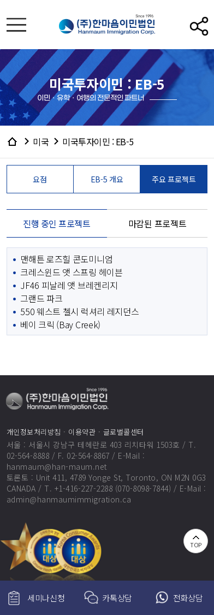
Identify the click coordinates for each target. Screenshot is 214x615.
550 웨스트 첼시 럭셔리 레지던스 (79, 311)
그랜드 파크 (41, 298)
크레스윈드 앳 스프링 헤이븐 (71, 272)
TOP (195, 544)
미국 (41, 141)
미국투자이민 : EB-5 (98, 141)
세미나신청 (46, 598)
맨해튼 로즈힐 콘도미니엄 (66, 258)
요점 (39, 179)
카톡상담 (117, 598)
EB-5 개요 (107, 179)
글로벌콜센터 (123, 432)
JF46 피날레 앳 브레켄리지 (68, 285)
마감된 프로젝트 (157, 223)
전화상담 (188, 598)
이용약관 (82, 432)
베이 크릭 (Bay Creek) (60, 324)
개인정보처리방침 (34, 432)
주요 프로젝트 (173, 179)
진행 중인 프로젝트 (56, 223)
